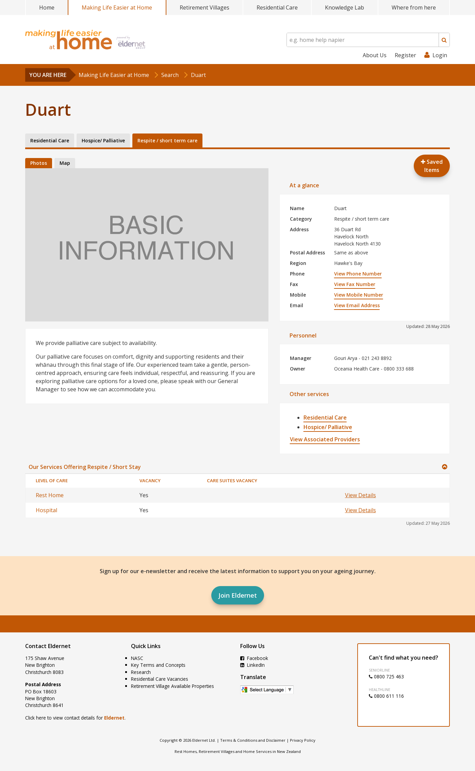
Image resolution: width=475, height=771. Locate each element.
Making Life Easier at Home (117, 7)
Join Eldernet (237, 595)
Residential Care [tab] (49, 140)
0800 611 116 (386, 696)
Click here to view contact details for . (75, 717)
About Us (375, 55)
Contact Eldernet (48, 646)
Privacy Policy (302, 740)
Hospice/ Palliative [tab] (103, 140)
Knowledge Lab (344, 7)
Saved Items (432, 166)
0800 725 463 (386, 676)
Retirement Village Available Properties (172, 686)
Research (141, 672)
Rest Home (50, 495)
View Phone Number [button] (358, 273)
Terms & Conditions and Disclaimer (252, 740)
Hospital (46, 510)
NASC (137, 658)
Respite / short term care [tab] (167, 140)
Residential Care (277, 7)
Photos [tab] (38, 163)
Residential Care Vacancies (159, 679)
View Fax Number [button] (354, 284)
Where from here (414, 7)
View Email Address (357, 305)
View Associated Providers (325, 439)
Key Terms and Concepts (158, 665)
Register (405, 55)
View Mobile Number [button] (358, 295)
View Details (360, 495)
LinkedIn (252, 665)
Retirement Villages (204, 7)
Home (46, 7)
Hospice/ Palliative (328, 427)
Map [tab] (65, 163)
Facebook (254, 658)
